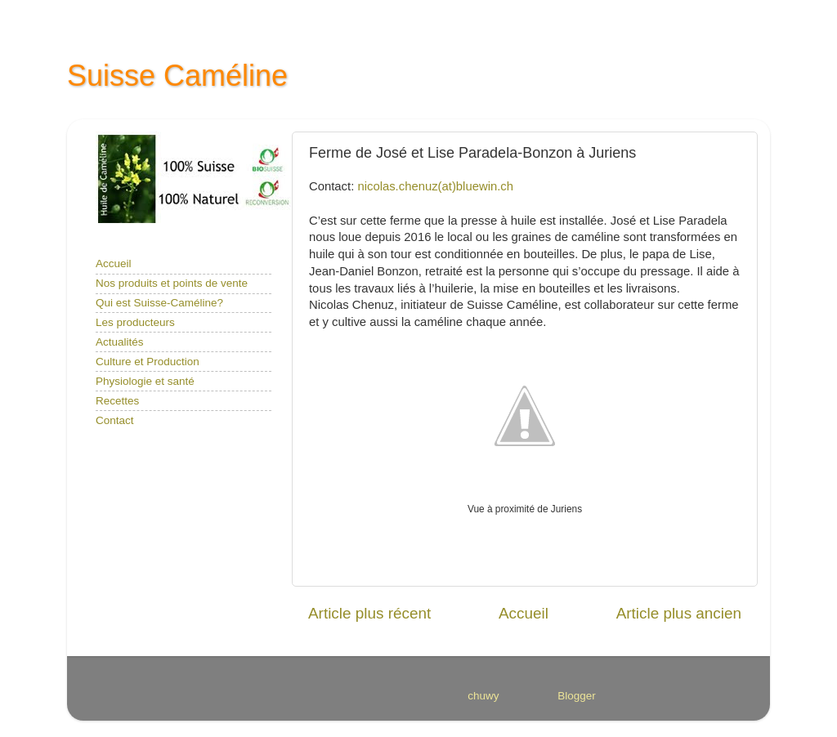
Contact (115, 420)
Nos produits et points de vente (172, 283)
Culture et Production (147, 361)
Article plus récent (369, 613)
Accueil (523, 613)
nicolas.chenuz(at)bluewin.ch (435, 186)
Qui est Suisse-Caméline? (159, 303)
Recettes (117, 401)
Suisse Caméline (177, 75)
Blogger (576, 696)
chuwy (483, 696)
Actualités (120, 342)
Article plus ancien (678, 613)
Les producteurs (135, 322)
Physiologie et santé (145, 381)
